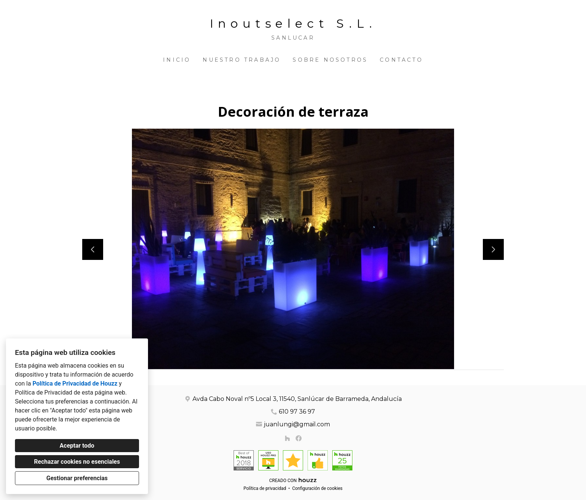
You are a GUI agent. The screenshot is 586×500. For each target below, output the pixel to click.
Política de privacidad (264, 488)
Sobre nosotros (330, 59)
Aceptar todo (77, 445)
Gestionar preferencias (77, 478)
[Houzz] (287, 438)
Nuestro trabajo (242, 59)
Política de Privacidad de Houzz (75, 383)
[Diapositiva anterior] (92, 249)
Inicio (177, 59)
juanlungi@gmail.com (297, 424)
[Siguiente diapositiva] (493, 249)
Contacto (401, 59)
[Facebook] (298, 438)
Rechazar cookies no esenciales (77, 461)
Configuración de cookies (317, 488)
